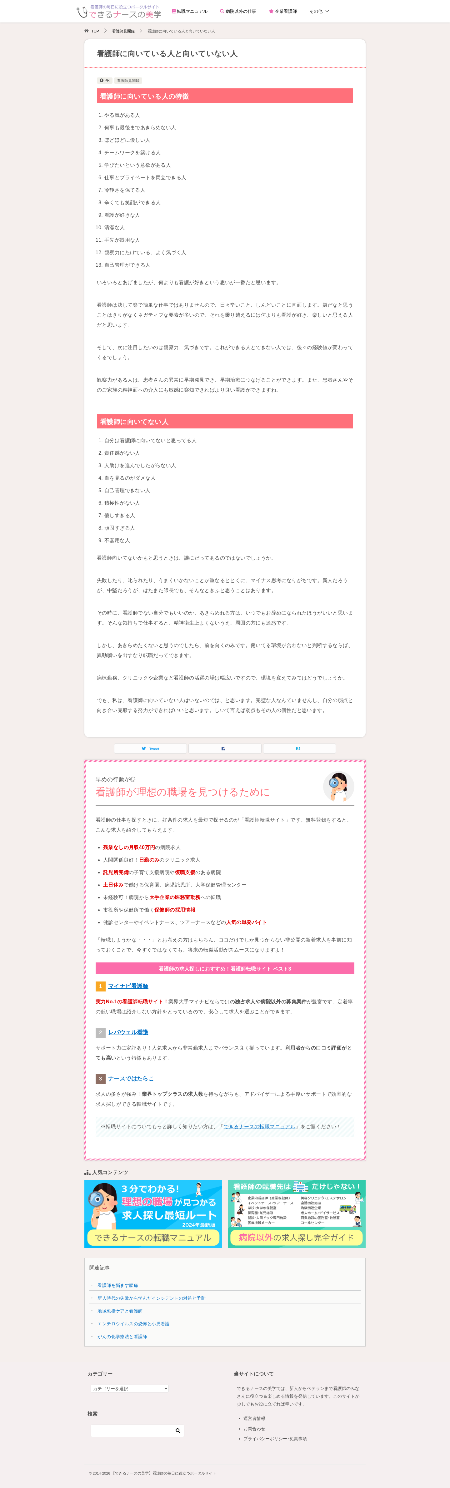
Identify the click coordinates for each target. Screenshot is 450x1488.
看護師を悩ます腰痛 (118, 1285)
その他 (315, 11)
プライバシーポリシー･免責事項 (275, 1438)
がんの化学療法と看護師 (122, 1336)
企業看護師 (283, 11)
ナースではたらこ (131, 1078)
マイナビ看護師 (128, 986)
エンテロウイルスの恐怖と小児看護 (133, 1323)
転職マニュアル (190, 11)
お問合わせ (254, 1428)
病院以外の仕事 (238, 11)
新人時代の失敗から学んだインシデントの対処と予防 (152, 1298)
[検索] (137, 1431)
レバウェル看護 (128, 1032)
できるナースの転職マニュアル (260, 1126)
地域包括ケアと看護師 (120, 1310)
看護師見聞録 (128, 80)
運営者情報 (254, 1418)
